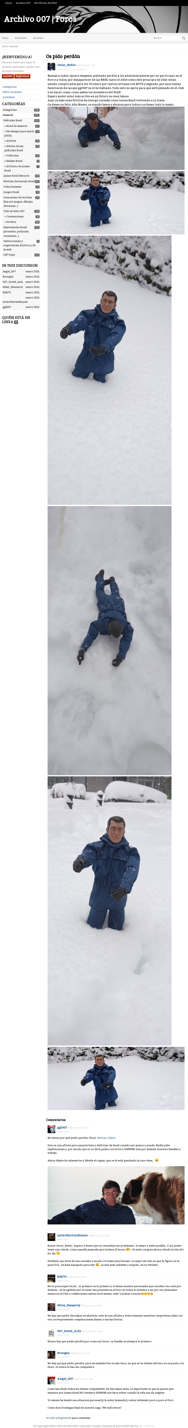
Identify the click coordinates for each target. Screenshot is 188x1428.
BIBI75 (62, 1276)
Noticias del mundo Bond (19, 181)
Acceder (38, 38)
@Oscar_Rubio (106, 1137)
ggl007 (62, 1127)
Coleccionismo (12, 186)
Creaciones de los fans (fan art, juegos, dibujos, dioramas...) (18, 201)
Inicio (8, 3)
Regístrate (64, 1417)
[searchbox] (169, 38)
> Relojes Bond (13, 161)
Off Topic (9, 254)
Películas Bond (12, 120)
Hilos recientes (12, 92)
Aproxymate (146, 1426)
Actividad (21, 38)
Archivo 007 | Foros (40, 19)
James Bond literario (16, 175)
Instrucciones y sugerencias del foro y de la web (19, 245)
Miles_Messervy (68, 1305)
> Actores (10, 140)
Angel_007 (65, 1379)
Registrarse (22, 76)
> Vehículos (11, 155)
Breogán (63, 1353)
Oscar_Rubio (66, 65)
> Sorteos (10, 221)
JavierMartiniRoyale (72, 1235)
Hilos (5, 38)
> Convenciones (14, 216)
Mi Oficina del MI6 (45, 3)
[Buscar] (183, 38)
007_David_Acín (69, 1331)
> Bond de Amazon (15, 126)
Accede (50, 1417)
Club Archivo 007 (14, 211)
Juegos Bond (11, 192)
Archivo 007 (23, 3)
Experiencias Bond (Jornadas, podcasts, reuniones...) (16, 231)
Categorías (10, 86)
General (8, 115)
